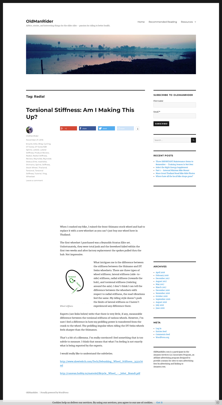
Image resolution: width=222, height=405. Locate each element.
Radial (29, 156)
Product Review (42, 153)
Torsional (30, 170)
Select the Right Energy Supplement (172, 167)
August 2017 (161, 281)
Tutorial (38, 173)
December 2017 (163, 278)
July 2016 (160, 305)
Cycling (47, 144)
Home (141, 22)
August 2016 (161, 302)
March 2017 (161, 287)
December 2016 (163, 290)
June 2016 (160, 308)
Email (156, 112)
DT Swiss (30, 147)
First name (158, 101)
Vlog (44, 173)
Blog (40, 144)
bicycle (29, 144)
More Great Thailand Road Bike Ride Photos (175, 173)
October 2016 (162, 296)
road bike (42, 161)
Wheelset (30, 176)
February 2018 (162, 275)
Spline (38, 164)
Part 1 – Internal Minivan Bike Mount (172, 170)
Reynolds (38, 159)
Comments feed (163, 334)
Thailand (43, 167)
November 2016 (163, 293)
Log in (158, 328)
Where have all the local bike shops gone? (174, 176)
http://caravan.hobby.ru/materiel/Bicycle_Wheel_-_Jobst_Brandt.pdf (100, 373)
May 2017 (160, 284)
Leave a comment (34, 180)
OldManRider (39, 21)
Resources (187, 22)
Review (29, 159)
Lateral (36, 150)
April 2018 (160, 272)
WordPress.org (162, 337)
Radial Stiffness (40, 156)
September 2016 (163, 299)
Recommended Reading (163, 22)
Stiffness (46, 164)
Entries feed (161, 331)
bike (35, 144)
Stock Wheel (32, 167)
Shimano (30, 164)
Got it (159, 402)
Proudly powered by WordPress (54, 392)
